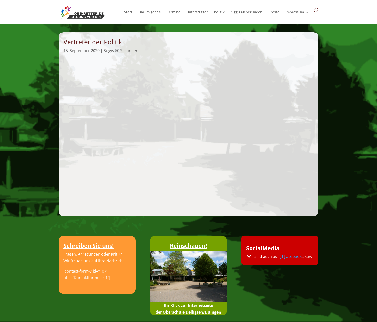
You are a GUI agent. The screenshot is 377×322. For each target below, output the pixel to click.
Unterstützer (197, 12)
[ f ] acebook (291, 256)
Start (128, 12)
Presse (274, 12)
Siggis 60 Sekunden (246, 12)
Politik (219, 12)
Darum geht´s (149, 12)
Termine (173, 12)
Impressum (295, 12)
